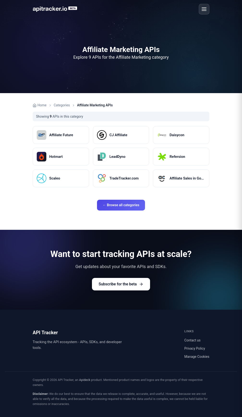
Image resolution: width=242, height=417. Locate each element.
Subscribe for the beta (121, 284)
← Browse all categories (121, 205)
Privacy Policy (194, 348)
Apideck (84, 380)
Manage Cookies (196, 357)
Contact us (192, 340)
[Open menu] (204, 9)
